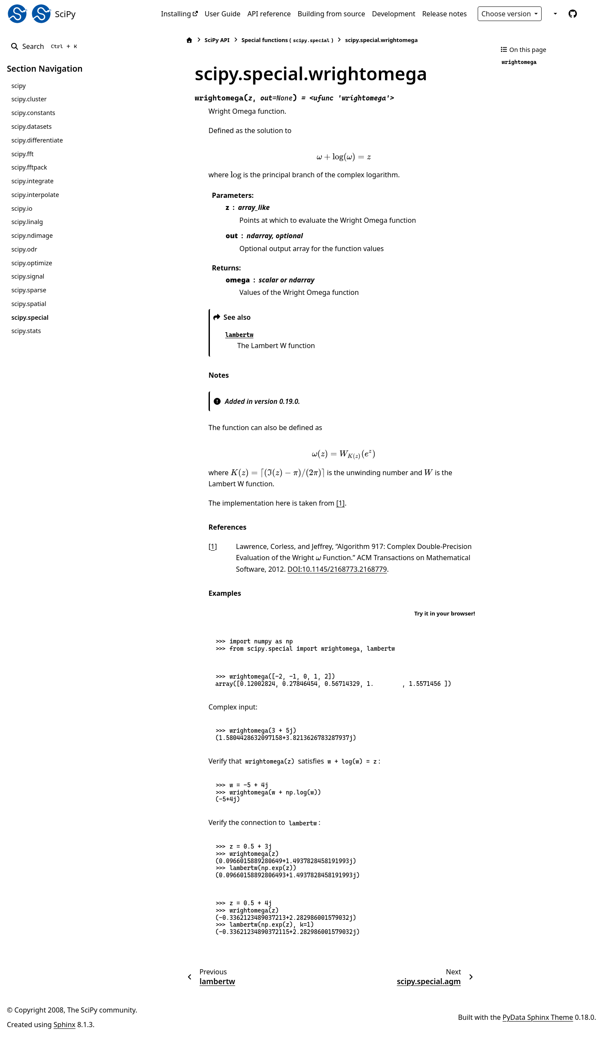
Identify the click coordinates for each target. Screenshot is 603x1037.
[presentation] (332, 157)
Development (393, 13)
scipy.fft (22, 154)
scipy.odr (24, 249)
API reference (269, 13)
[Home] (165, 40)
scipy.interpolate (35, 195)
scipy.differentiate (37, 140)
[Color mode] (554, 13)
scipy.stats (26, 331)
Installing (176, 13)
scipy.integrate (32, 181)
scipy (18, 86)
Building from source (331, 13)
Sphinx (65, 1024)
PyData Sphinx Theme (538, 1017)
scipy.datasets (31, 126)
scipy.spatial (28, 304)
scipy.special (29, 317)
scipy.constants (33, 113)
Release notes (444, 13)
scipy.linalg (27, 222)
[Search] (45, 46)
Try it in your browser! (444, 613)
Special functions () (264, 40)
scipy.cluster (28, 99)
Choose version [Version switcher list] (507, 13)
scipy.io (21, 208)
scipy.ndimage (32, 235)
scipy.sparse (28, 290)
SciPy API (193, 40)
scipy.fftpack (29, 167)
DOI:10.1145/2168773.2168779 (281, 569)
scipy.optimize (31, 263)
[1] (317, 503)
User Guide (223, 13)
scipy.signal (27, 276)
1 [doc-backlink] (189, 546)
